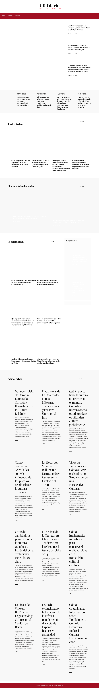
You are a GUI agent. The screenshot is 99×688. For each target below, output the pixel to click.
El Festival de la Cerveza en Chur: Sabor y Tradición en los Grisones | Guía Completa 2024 (51, 543)
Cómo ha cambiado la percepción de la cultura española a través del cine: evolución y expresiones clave (24, 546)
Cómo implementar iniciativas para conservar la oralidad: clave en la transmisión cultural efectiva (78, 548)
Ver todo (85, 121)
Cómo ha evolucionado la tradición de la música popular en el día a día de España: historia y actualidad (51, 619)
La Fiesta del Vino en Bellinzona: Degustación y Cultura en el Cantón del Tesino (23, 361)
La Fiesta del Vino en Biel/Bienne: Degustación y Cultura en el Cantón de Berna (23, 616)
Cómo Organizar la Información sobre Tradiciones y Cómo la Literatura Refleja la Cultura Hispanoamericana (78, 623)
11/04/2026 (14, 61)
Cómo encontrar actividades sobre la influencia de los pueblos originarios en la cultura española (84, 102)
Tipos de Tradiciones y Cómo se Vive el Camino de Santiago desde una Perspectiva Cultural (48, 361)
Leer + (16, 440)
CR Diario (50, 5)
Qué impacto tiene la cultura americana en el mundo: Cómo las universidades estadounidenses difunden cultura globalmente (79, 69)
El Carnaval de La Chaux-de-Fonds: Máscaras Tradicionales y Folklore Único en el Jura (78, 48)
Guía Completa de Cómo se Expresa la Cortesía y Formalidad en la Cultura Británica (28, 51)
